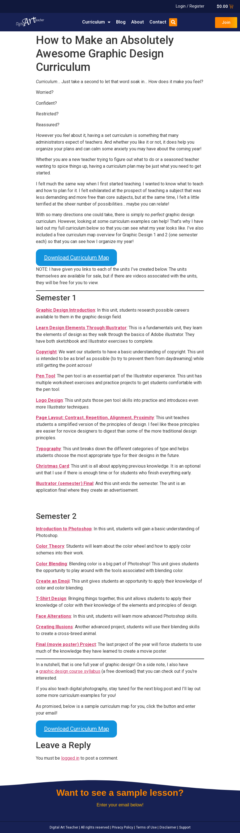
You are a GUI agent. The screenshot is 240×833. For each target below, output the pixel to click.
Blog (121, 22)
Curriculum (96, 22)
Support (184, 827)
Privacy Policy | (123, 827)
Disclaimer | (168, 827)
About (137, 22)
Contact (157, 22)
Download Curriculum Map (76, 257)
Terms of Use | (146, 827)
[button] (173, 22)
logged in (70, 758)
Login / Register (190, 6)
